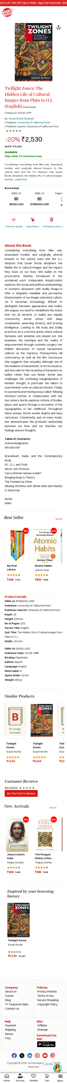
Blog (8, 1000)
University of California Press (34, 122)
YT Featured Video (17, 1004)
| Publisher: (27, 122)
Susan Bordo (16, 118)
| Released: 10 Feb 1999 (18, 112)
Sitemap (42, 1029)
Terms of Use (45, 995)
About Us (11, 991)
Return (9, 1034)
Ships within (23, 156)
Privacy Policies (47, 991)
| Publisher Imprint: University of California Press (32, 126)
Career (9, 995)
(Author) (29, 118)
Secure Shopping (47, 1000)
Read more (21, 179)
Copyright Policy (47, 1004)
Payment (10, 1025)
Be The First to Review (21, 793)
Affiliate (42, 1025)
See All (58, 519)
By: (14, 118)
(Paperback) (29, 107)
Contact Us (12, 1008)
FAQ (8, 1038)
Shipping (10, 1029)
